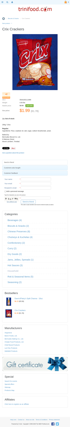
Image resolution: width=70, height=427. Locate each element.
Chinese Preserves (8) (19, 231)
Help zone (13, 420)
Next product (7, 23)
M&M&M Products (11, 351)
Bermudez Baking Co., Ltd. (14, 339)
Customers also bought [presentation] (12, 168)
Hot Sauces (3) (15, 265)
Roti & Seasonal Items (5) (20, 276)
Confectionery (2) (16, 243)
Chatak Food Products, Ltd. (14, 342)
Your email (8, 183)
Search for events (11, 381)
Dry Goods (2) (15, 254)
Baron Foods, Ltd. (11, 336)
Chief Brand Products (12, 345)
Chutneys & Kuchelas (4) (20, 237)
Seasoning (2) (15, 282)
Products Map (9, 390)
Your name (8, 179)
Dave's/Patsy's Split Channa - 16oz (29, 298)
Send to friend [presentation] (9, 162)
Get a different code (12, 201)
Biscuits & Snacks (13, 18)
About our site (30, 420)
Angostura (8, 333)
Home (3, 18)
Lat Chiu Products (11, 348)
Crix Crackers (20, 310)
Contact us (21, 420)
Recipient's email (10, 188)
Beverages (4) (15, 220)
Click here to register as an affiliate (17, 404)
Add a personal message (14, 191)
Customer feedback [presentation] (11, 173)
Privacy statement (54, 420)
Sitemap (7, 387)
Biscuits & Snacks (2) (18, 226)
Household (13, 271)
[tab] (35, 162)
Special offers (9, 384)
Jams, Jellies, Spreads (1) (21, 259)
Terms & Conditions (41, 420)
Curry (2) (12, 248)
